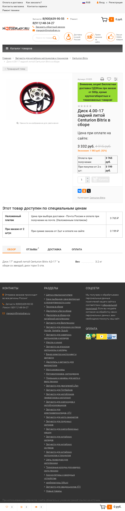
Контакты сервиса (37, 6)
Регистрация (116, 2)
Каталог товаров (19, 48)
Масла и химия (54, 342)
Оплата (77, 249)
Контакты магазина (13, 6)
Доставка (54, 249)
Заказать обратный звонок (50, 27)
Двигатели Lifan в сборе (58, 311)
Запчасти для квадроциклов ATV (63, 486)
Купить (103, 179)
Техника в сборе (54, 306)
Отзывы (32, 249)
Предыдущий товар (15, 69)
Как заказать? (34, 2)
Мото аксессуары (55, 369)
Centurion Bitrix (97, 197)
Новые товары (54, 491)
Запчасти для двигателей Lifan (62, 385)
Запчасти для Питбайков (59, 390)
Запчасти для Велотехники (60, 322)
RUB (86, 2)
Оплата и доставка (12, 2)
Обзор (11, 249)
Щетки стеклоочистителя (59, 294)
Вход (100, 2)
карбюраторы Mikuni (57, 482)
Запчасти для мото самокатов (62, 417)
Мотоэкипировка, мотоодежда (62, 373)
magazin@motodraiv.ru (48, 30)
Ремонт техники (10, 10)
